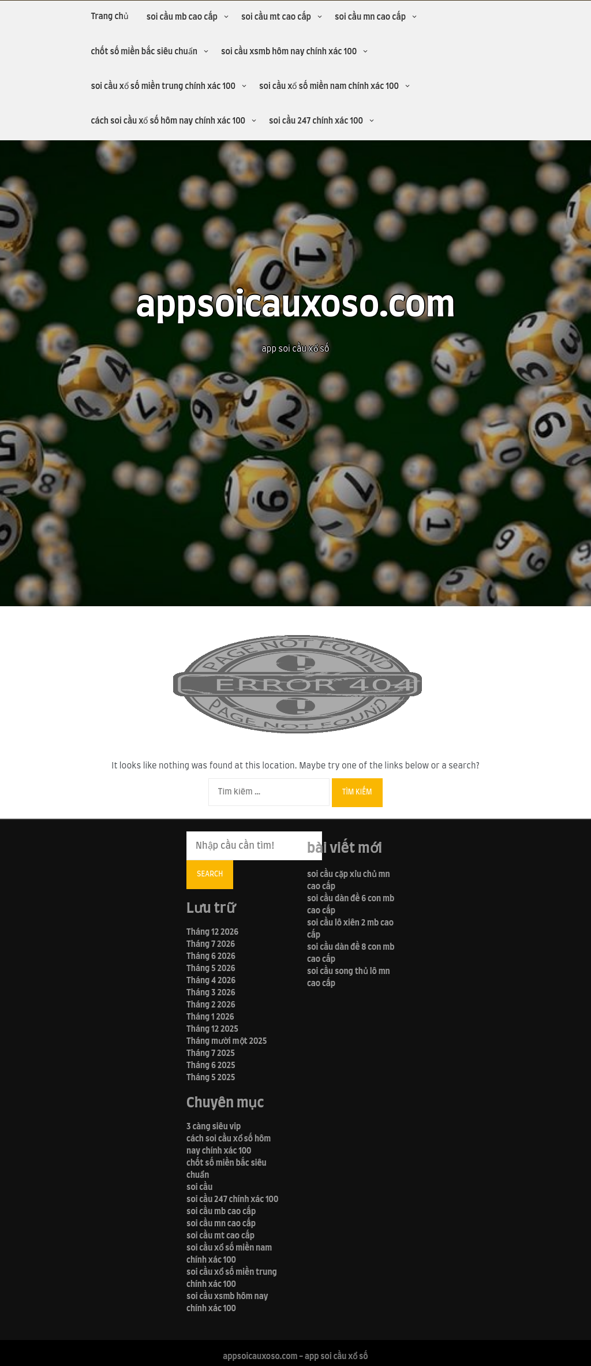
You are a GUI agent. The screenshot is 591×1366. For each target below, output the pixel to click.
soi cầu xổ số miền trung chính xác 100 (163, 87)
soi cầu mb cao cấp (182, 17)
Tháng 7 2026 (210, 944)
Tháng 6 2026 (210, 957)
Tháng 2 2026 (210, 1005)
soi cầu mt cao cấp (276, 17)
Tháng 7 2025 (210, 1054)
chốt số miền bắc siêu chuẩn (144, 52)
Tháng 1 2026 (210, 1017)
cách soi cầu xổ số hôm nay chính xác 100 (168, 121)
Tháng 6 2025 (210, 1066)
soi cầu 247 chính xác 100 (316, 121)
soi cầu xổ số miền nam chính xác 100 (329, 87)
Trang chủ (109, 17)
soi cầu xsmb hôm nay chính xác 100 (289, 52)
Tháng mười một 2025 (226, 1041)
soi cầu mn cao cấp (370, 17)
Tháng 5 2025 (210, 1078)
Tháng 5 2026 (210, 969)
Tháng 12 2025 (212, 1029)
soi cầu (199, 1188)
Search (210, 874)
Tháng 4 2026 (210, 981)
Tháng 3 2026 (210, 993)
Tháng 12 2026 (212, 932)
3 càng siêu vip (213, 1127)
